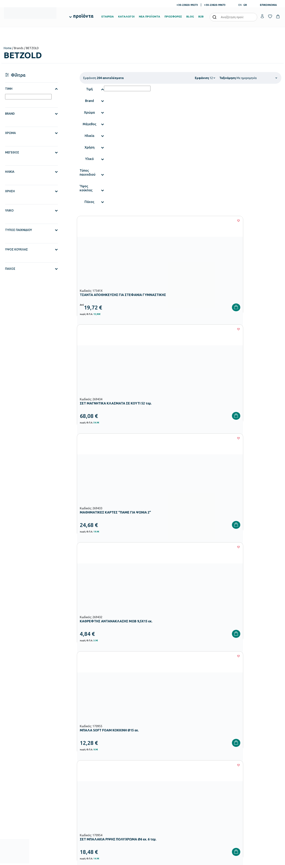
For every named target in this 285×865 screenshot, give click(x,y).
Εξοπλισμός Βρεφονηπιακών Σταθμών (118, 780)
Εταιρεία (149, 776)
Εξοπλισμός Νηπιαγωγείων (112, 786)
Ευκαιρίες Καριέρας (155, 799)
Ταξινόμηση (227, 78)
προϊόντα (83, 16)
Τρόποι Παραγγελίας (203, 776)
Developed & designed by (142, 860)
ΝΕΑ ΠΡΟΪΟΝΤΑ (149, 16)
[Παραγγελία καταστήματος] (257, 78)
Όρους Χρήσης (209, 719)
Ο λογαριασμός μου (250, 776)
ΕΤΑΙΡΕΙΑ (107, 16)
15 (191, 647)
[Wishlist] (138, 220)
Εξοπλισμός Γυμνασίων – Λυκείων (116, 798)
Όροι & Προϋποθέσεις (204, 799)
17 (213, 647)
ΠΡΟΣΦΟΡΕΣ (173, 16)
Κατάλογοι (151, 787)
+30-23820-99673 (214, 4)
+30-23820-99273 (187, 4)
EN (240, 4)
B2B (201, 16)
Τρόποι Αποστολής (202, 787)
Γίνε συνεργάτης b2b (156, 805)
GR (245, 4)
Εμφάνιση (202, 78)
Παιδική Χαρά (105, 803)
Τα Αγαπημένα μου (250, 782)
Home (7, 48)
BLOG (190, 16)
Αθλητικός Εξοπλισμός (110, 809)
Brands (149, 793)
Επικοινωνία (246, 787)
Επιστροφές (198, 793)
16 (202, 647)
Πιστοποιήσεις (152, 782)
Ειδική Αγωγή (105, 815)
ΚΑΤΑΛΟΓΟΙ (126, 16)
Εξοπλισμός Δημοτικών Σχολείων (116, 792)
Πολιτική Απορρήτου (245, 719)
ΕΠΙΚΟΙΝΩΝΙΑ (268, 4)
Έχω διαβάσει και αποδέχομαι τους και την (204, 719)
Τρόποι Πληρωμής (202, 782)
